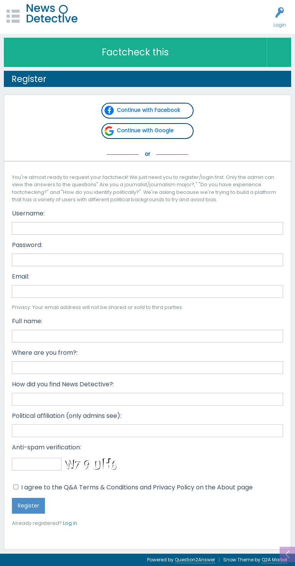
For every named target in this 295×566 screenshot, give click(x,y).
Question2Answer (195, 559)
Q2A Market (274, 559)
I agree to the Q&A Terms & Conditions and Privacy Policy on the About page (133, 487)
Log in (70, 523)
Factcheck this (135, 52)
